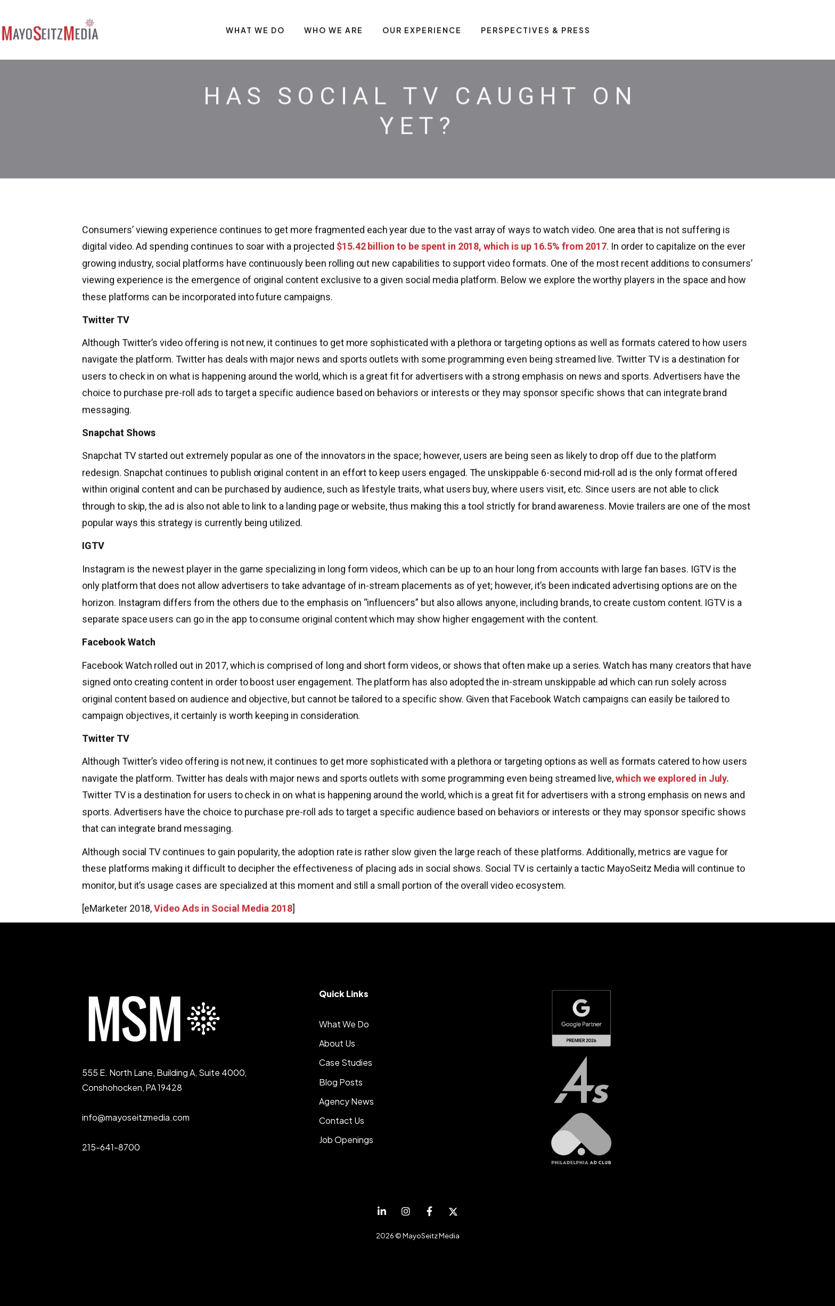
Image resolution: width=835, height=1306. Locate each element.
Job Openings (346, 1139)
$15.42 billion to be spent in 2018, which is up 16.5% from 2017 (472, 246)
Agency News (346, 1101)
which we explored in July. (672, 779)
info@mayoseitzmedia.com (136, 1117)
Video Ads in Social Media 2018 (223, 909)
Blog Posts (341, 1082)
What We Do (344, 1024)
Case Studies (345, 1062)
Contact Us (341, 1120)
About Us (337, 1043)
